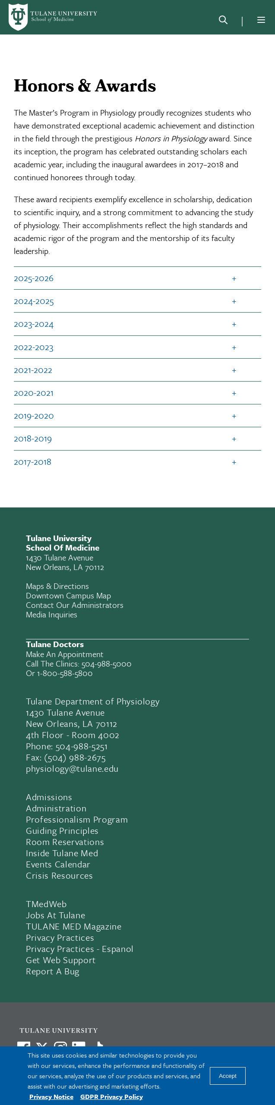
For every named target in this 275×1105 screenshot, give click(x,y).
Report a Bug (52, 970)
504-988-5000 (107, 663)
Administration (56, 807)
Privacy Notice (51, 1096)
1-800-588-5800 (65, 673)
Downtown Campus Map (68, 595)
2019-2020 (34, 415)
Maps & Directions (57, 586)
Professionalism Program (77, 819)
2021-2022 (33, 369)
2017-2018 (32, 461)
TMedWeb (46, 903)
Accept (228, 1076)
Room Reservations (65, 841)
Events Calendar (58, 864)
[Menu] (261, 20)
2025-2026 (34, 277)
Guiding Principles (62, 830)
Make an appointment (65, 654)
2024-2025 (34, 300)
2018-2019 (33, 438)
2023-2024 (34, 323)
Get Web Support (61, 959)
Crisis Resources (59, 875)
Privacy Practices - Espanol (80, 948)
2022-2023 (33, 346)
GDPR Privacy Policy (111, 1096)
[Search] (223, 21)
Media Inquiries (51, 614)
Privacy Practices (60, 937)
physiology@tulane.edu (72, 768)
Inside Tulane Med (62, 852)
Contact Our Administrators (74, 604)
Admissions (49, 796)
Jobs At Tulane (55, 914)
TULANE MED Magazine (74, 926)
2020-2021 (34, 392)
